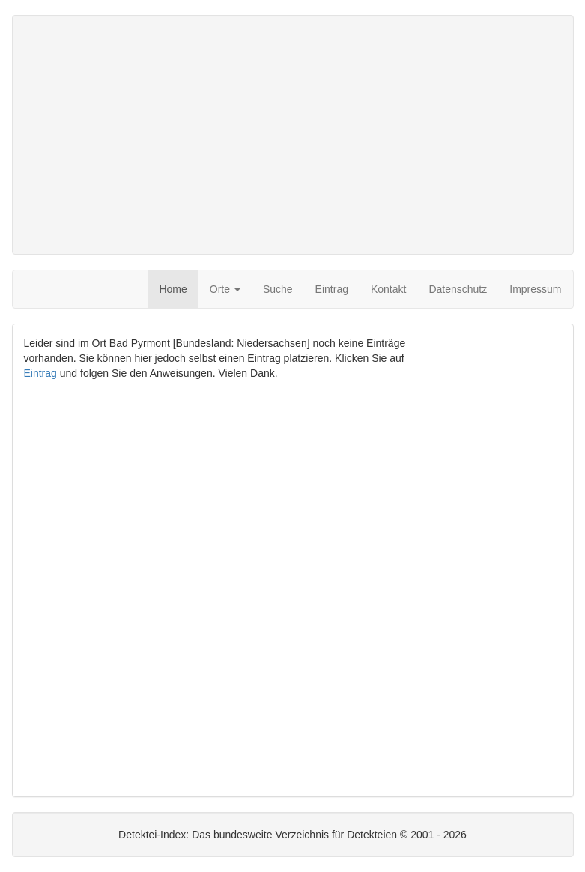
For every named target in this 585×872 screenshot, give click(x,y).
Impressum (535, 289)
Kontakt (388, 289)
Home (173, 289)
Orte (225, 289)
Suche (278, 289)
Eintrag (331, 289)
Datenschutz (457, 289)
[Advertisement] (293, 135)
